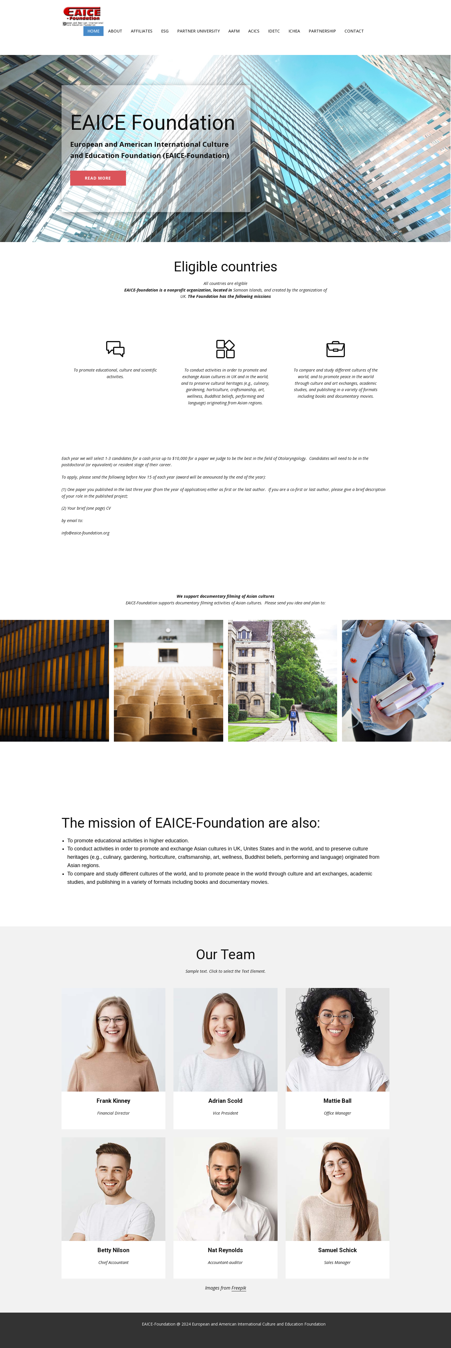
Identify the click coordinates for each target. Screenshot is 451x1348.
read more (98, 178)
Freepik (239, 1288)
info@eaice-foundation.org (85, 533)
